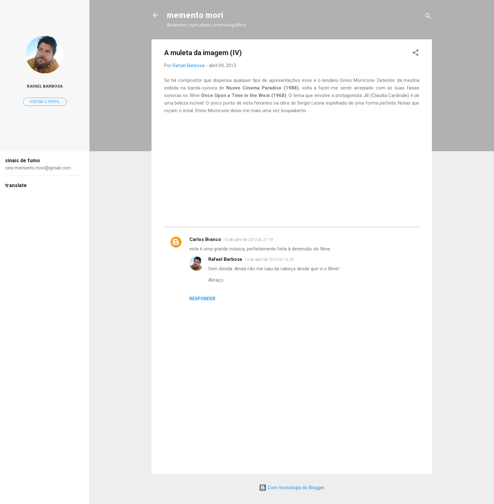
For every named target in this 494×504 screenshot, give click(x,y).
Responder (202, 298)
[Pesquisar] (428, 17)
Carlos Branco (205, 239)
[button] (415, 54)
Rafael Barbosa (225, 259)
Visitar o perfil (45, 102)
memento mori (195, 15)
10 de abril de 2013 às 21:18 (248, 239)
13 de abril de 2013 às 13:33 (269, 259)
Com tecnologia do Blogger (292, 487)
